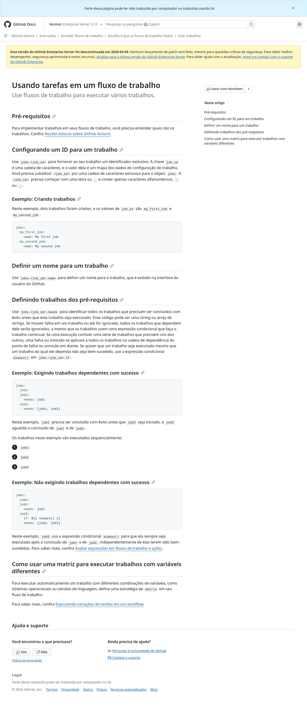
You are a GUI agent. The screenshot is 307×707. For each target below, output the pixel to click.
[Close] (293, 7)
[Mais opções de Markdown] (249, 89)
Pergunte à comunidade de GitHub (137, 650)
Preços (102, 689)
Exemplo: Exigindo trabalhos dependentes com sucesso (78, 373)
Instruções (48, 35)
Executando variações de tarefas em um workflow (99, 604)
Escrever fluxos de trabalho (82, 35)
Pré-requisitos (34, 116)
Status (88, 689)
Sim (21, 652)
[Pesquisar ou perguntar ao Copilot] (179, 24)
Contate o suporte (124, 657)
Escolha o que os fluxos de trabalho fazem (140, 35)
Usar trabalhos (189, 35)
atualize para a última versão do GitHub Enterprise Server (140, 56)
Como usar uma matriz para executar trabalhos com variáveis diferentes (96, 567)
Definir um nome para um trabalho (63, 265)
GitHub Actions (22, 35)
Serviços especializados (129, 689)
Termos (52, 689)
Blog (153, 689)
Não (41, 652)
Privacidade (70, 689)
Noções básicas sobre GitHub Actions (77, 133)
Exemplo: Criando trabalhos (46, 199)
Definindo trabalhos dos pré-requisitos (68, 299)
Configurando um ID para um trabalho (67, 149)
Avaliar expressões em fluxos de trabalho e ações (118, 548)
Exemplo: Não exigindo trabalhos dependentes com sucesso (83, 482)
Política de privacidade (27, 660)
